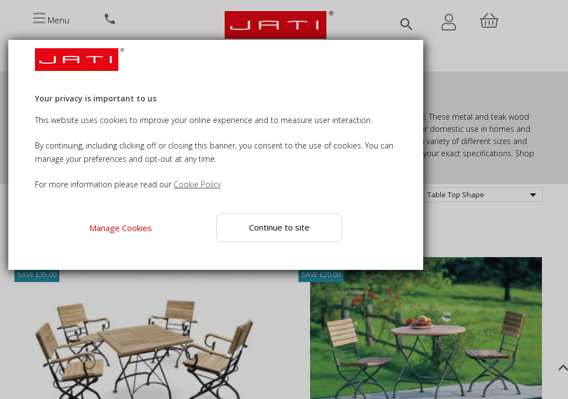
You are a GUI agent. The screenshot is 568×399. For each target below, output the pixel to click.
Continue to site (280, 227)
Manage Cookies (120, 227)
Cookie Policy (197, 184)
